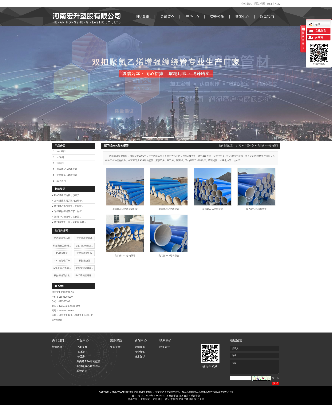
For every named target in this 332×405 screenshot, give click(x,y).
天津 (201, 399)
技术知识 (140, 356)
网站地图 (259, 3)
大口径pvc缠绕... (84, 245)
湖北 (196, 399)
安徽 (181, 399)
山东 (170, 399)
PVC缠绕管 (62, 253)
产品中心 (192, 17)
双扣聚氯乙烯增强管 (67, 175)
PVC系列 (61, 151)
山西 (165, 399)
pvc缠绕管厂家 (176, 392)
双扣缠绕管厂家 (85, 253)
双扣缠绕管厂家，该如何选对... (70, 222)
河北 (160, 399)
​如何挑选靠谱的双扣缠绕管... (69, 200)
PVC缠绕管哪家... (84, 275)
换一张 (275, 378)
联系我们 (267, 17)
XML (277, 3)
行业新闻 (140, 351)
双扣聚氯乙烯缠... (62, 268)
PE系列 (60, 157)
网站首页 (142, 17)
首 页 (238, 145)
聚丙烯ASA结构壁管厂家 (125, 209)
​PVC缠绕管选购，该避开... (67, 195)
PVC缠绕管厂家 (62, 260)
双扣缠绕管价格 (85, 238)
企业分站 (246, 3)
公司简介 (167, 17)
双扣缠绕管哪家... (84, 268)
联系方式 (164, 347)
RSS (270, 3)
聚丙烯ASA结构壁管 (67, 169)
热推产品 (132, 399)
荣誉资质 (217, 17)
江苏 (186, 399)
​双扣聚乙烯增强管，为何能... (69, 206)
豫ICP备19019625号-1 (143, 395)
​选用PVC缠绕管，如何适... (67, 216)
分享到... (320, 37)
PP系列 (60, 163)
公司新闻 (140, 347)
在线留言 (320, 30)
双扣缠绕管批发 (62, 275)
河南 (154, 399)
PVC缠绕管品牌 (62, 238)
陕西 (175, 399)
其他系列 (61, 181)
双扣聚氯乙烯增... (62, 245)
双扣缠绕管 (84, 260)
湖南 (191, 399)
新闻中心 (242, 17)
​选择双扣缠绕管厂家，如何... (69, 211)
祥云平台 (173, 395)
